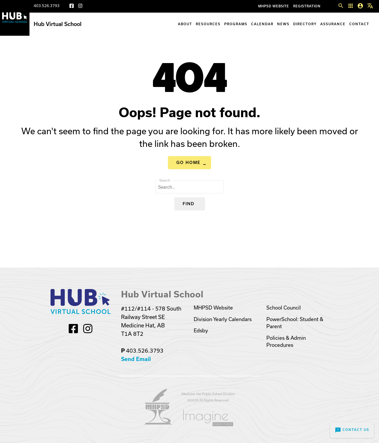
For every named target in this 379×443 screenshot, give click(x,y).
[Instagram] (80, 6)
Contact (359, 24)
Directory (305, 24)
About (185, 24)
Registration (307, 6)
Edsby (201, 330)
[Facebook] (71, 6)
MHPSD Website (273, 6)
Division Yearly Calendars (223, 319)
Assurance (333, 24)
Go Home (188, 162)
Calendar (262, 24)
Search (164, 180)
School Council (283, 308)
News (283, 24)
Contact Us (352, 430)
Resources (208, 24)
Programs (235, 24)
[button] (341, 6)
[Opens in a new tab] (158, 422)
